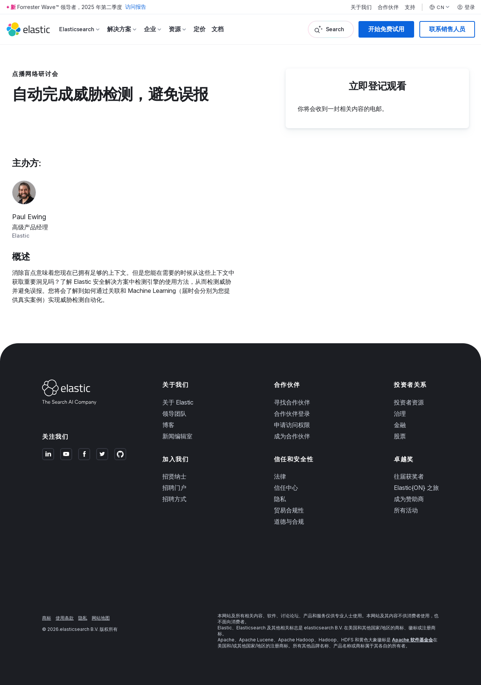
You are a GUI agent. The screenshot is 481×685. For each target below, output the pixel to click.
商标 (46, 618)
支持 (410, 7)
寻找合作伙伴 (292, 402)
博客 (168, 425)
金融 (400, 425)
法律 (280, 476)
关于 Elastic (178, 402)
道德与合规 (289, 521)
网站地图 (101, 618)
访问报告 (135, 7)
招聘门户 (174, 487)
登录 (466, 7)
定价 (200, 29)
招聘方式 (174, 499)
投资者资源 (409, 402)
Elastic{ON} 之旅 (416, 487)
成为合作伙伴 (292, 436)
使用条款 (65, 618)
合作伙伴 (388, 7)
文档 (218, 29)
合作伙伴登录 (292, 413)
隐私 (280, 499)
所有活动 (406, 510)
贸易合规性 (289, 510)
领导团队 (174, 413)
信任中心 (286, 487)
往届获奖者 (409, 476)
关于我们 (361, 7)
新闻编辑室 (177, 436)
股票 (400, 436)
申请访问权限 (292, 425)
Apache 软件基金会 (412, 640)
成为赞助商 (409, 499)
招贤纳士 (174, 476)
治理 (400, 413)
